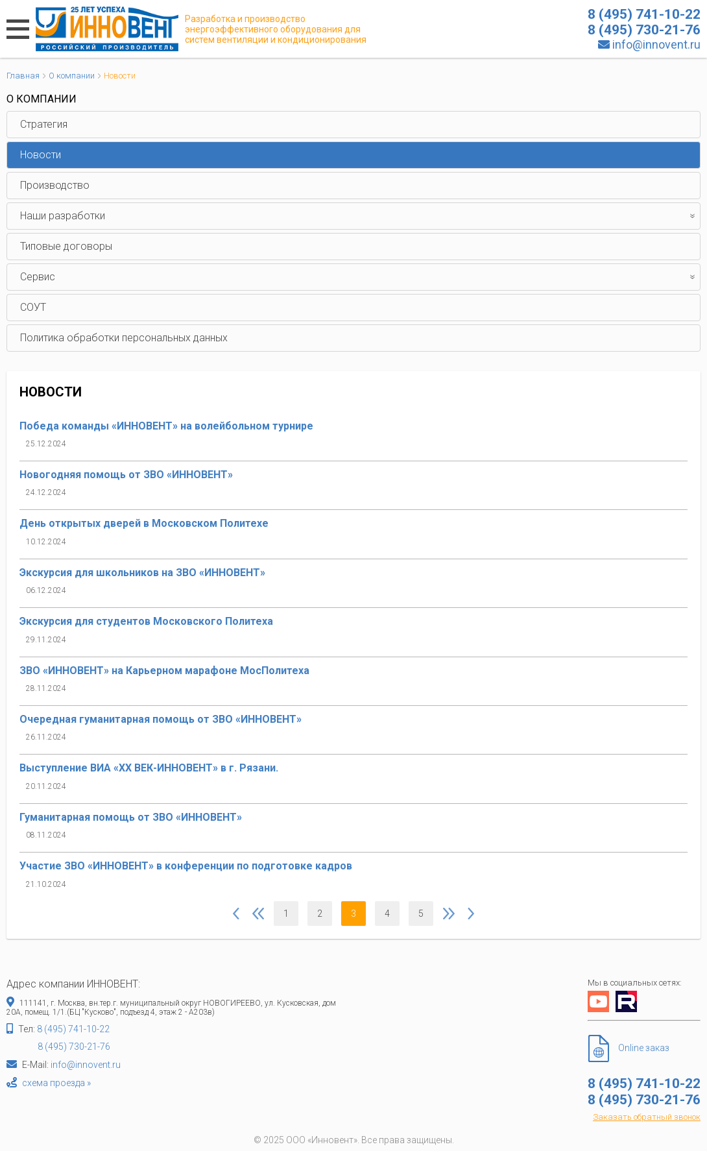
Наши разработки (360, 216)
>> (470, 913)
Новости (40, 155)
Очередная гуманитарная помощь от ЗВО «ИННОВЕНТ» (160, 719)
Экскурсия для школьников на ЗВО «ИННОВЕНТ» (142, 572)
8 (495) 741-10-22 (73, 1029)
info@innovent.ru (656, 44)
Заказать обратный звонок (647, 1117)
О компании (72, 75)
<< (236, 913)
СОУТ (33, 307)
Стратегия (43, 124)
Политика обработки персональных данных (124, 338)
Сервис (360, 277)
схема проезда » (56, 1083)
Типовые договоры (66, 246)
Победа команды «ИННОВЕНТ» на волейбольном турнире (166, 426)
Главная (23, 75)
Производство (55, 185)
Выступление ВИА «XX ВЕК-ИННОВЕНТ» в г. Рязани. (148, 768)
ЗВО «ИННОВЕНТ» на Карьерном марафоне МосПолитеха (164, 670)
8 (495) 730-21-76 (74, 1046)
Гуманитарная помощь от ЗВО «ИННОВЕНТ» (130, 817)
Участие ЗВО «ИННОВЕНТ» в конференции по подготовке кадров (185, 866)
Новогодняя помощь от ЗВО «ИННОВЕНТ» (126, 474)
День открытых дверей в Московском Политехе (144, 523)
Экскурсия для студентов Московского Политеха (146, 621)
